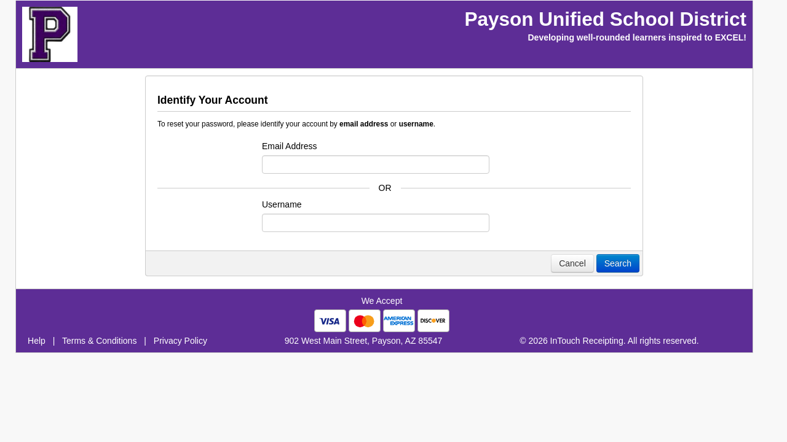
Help (36, 341)
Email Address (289, 146)
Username (282, 204)
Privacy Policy (180, 341)
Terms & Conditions (99, 341)
